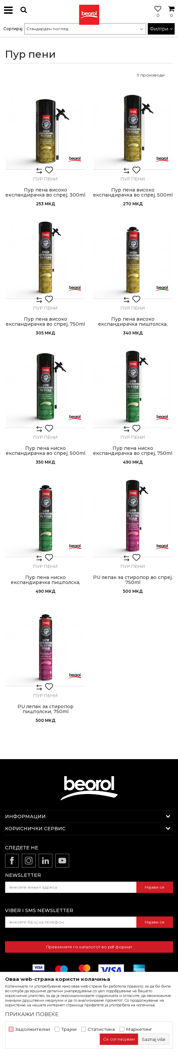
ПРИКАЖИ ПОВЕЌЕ (31, 1014)
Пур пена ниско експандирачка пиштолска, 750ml (45, 582)
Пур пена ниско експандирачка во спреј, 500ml (45, 451)
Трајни (69, 1029)
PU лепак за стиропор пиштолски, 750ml (45, 709)
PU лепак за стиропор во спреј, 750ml (133, 580)
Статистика (101, 1029)
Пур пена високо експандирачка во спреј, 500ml (133, 193)
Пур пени (45, 178)
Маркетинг (139, 1029)
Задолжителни (32, 1029)
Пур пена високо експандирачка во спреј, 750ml (45, 322)
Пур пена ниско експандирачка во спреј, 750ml (132, 451)
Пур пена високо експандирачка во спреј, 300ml (45, 193)
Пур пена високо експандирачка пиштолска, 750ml (133, 324)
